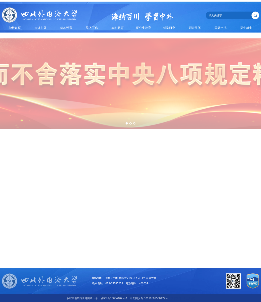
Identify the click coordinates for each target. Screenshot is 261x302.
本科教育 (117, 28)
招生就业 (246, 28)
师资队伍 (195, 28)
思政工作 (92, 28)
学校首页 (15, 28)
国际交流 (220, 28)
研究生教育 (143, 28)
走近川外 (40, 28)
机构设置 (66, 28)
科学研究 (169, 28)
